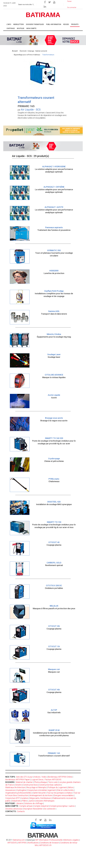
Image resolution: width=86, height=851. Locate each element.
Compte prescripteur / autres (62, 806)
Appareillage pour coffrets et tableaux (27, 55)
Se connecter (49, 809)
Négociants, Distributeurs (40, 798)
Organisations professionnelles (18, 793)
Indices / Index (40, 777)
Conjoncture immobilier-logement (41, 790)
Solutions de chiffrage (33, 803)
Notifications (33, 842)
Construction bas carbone (50, 785)
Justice (31, 801)
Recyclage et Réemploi (36, 787)
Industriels (16, 801)
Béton (70, 787)
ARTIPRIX (22, 842)
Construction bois (30, 785)
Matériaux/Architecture (15, 787)
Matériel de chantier (24, 782)
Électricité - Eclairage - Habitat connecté (33, 51)
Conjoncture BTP (12, 798)
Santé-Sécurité (39, 793)
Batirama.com (19, 840)
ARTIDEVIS (12, 842)
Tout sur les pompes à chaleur (59, 793)
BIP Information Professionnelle (48, 840)
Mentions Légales (71, 840)
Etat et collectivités (65, 790)
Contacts (21, 811)
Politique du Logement (57, 787)
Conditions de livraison (49, 842)
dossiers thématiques (45, 801)
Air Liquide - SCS (31, 109)
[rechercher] (33, 4)
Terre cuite (53, 782)
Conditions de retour (68, 842)
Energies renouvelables (63, 795)
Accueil (15, 51)
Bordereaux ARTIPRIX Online (60, 777)
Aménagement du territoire (41, 795)
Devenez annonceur (13, 809)
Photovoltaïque (40, 782)
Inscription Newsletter (33, 809)
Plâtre (24, 801)
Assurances (10, 790)
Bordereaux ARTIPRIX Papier (17, 779)
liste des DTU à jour (24, 777)
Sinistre (18, 785)
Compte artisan (25, 806)
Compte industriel (41, 806)
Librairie (19, 803)
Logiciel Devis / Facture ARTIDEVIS (46, 779)
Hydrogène (21, 790)
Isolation (24, 798)
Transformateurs (48, 55)
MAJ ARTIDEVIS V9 (43, 845)
